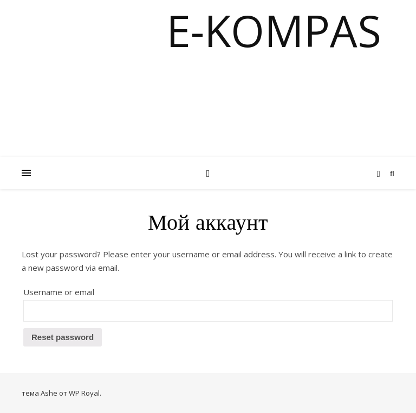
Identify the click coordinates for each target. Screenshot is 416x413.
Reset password (62, 337)
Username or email (58, 292)
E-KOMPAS (273, 30)
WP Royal (84, 393)
